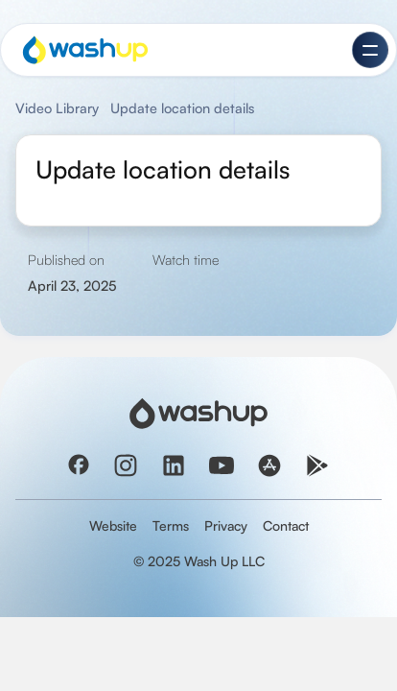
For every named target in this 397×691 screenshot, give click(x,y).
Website (113, 525)
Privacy (225, 525)
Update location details (182, 107)
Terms (170, 525)
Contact (286, 525)
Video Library (57, 107)
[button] (370, 50)
